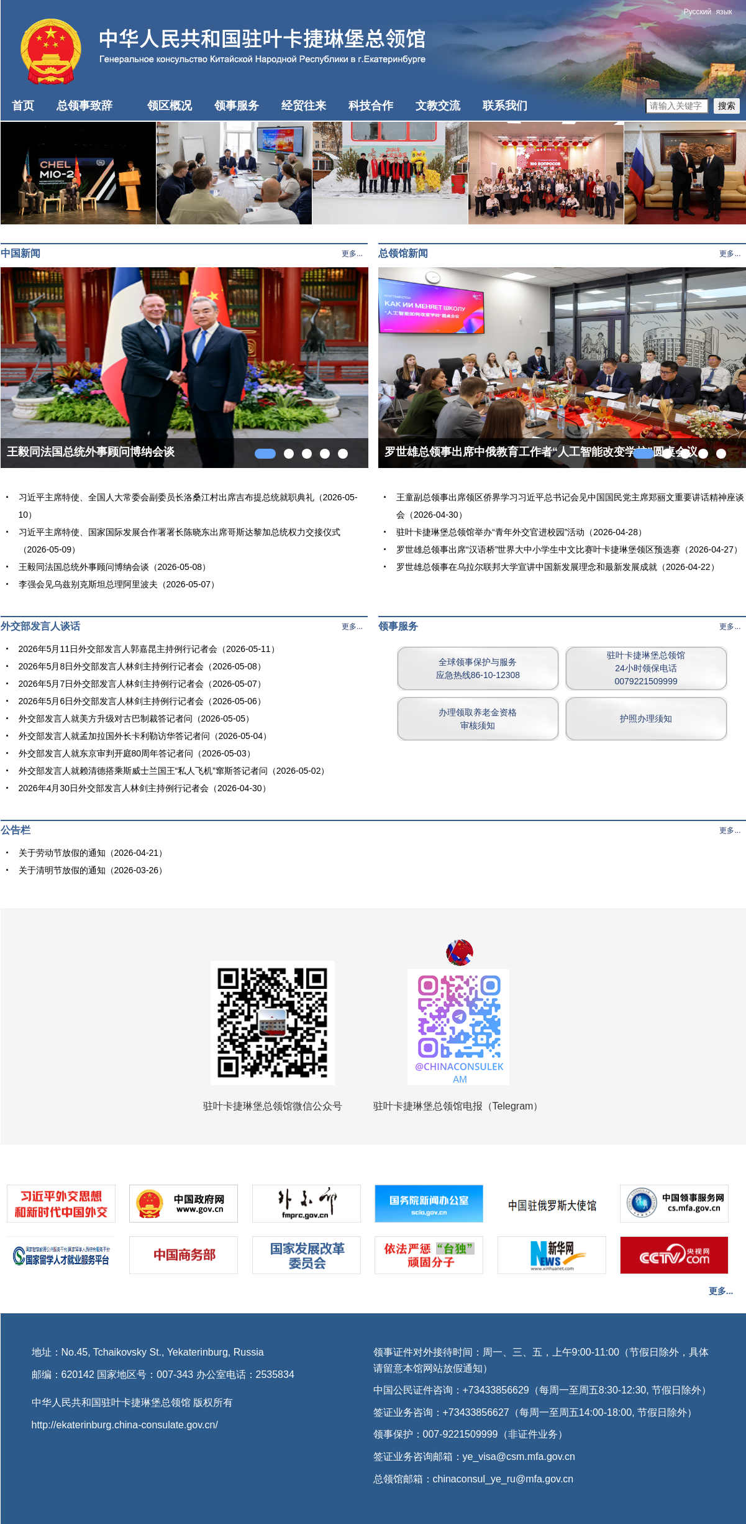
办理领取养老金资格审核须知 (478, 718)
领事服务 (236, 105)
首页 (23, 105)
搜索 (726, 106)
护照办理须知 (646, 718)
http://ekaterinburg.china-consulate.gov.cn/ (125, 1425)
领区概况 (169, 105)
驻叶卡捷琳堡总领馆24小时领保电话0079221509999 (646, 668)
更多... (352, 253)
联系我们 (505, 105)
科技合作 (370, 105)
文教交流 (438, 105)
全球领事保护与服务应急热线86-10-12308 (478, 668)
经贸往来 (303, 105)
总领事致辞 (84, 105)
